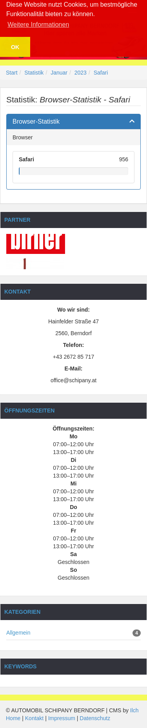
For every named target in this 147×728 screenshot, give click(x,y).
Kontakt (34, 718)
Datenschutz (95, 718)
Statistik (34, 72)
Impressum (61, 718)
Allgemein (18, 632)
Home (13, 718)
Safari (101, 72)
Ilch (134, 710)
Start (12, 72)
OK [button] (15, 47)
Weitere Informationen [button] (38, 24)
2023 (80, 72)
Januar (59, 72)
